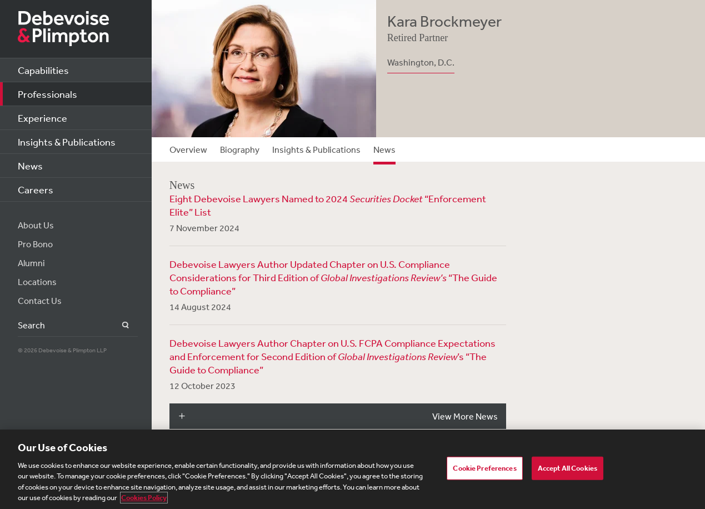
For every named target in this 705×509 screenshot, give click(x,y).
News (30, 165)
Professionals (47, 94)
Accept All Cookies (567, 468)
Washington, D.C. (420, 62)
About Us (36, 225)
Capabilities (43, 70)
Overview (188, 149)
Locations (37, 281)
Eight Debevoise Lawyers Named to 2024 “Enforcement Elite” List (327, 205)
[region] (352, 469)
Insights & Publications (67, 142)
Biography (239, 149)
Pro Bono (35, 243)
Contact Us (40, 300)
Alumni (31, 262)
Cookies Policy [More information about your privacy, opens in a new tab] (144, 497)
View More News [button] (465, 416)
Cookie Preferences (484, 468)
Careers (35, 189)
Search (119, 325)
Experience (42, 118)
